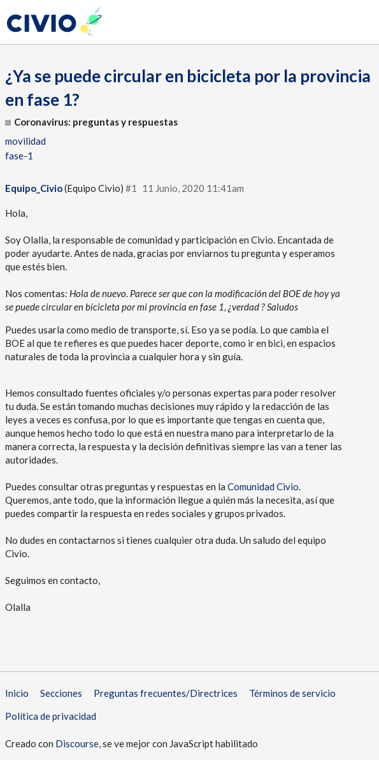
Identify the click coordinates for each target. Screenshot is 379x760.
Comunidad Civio (263, 486)
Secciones (61, 693)
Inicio (17, 693)
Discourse (77, 743)
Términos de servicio (292, 693)
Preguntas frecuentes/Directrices (166, 693)
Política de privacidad (50, 716)
